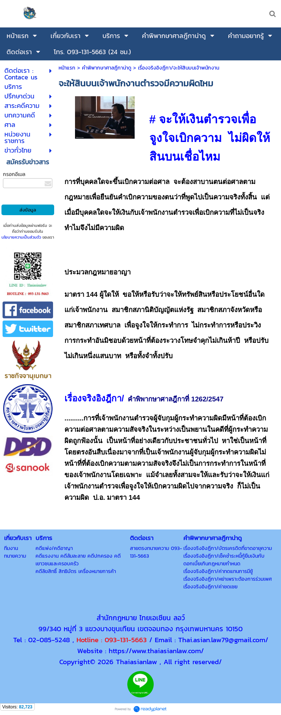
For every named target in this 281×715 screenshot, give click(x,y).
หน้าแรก (67, 68)
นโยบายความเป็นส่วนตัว (21, 237)
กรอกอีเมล (14, 174)
